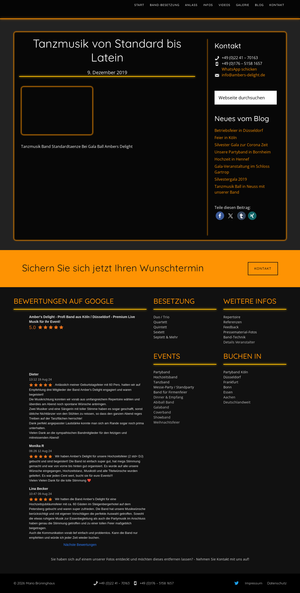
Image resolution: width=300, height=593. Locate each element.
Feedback (230, 327)
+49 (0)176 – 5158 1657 (242, 63)
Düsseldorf (232, 377)
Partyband (161, 372)
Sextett (158, 332)
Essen (228, 392)
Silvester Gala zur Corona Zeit (241, 144)
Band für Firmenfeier (170, 392)
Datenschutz (277, 583)
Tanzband (161, 382)
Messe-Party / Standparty (173, 387)
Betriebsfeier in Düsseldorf (239, 130)
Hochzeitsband (165, 377)
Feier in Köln (226, 137)
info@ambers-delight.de (243, 75)
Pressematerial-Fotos (240, 332)
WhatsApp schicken (239, 69)
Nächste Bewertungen (79, 545)
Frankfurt (230, 382)
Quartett (160, 322)
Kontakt (263, 268)
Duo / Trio (161, 317)
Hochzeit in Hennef (232, 159)
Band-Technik (234, 337)
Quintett (160, 327)
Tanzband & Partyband (57, 8)
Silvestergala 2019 (231, 179)
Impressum (253, 583)
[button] (220, 216)
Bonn (227, 387)
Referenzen (232, 322)
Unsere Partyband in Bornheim (243, 152)
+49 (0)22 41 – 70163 (240, 57)
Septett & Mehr (165, 337)
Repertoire (231, 317)
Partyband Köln (235, 372)
